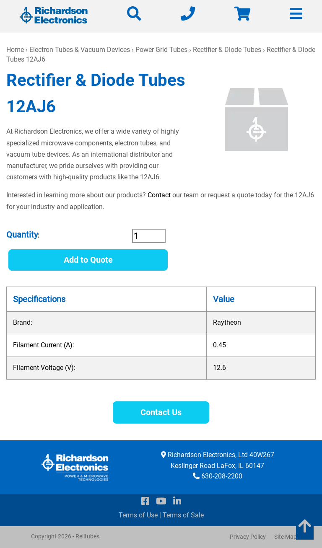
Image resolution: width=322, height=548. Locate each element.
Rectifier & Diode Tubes (227, 50)
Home (15, 50)
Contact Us (161, 412)
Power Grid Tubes (161, 50)
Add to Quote (88, 260)
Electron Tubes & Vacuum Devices (79, 50)
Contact (159, 195)
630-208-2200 (221, 476)
